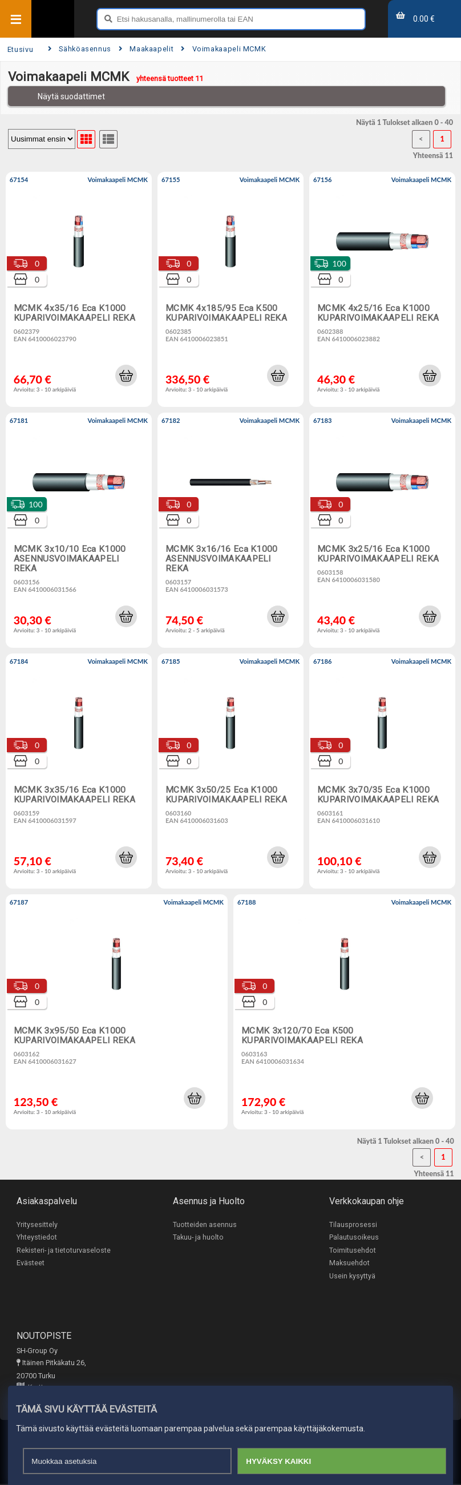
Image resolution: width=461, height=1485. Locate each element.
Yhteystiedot (37, 1237)
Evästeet (31, 1263)
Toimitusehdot (352, 1250)
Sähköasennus (79, 49)
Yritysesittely (37, 1224)
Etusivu (20, 49)
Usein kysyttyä (352, 1276)
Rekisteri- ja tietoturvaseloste (64, 1250)
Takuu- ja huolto (198, 1237)
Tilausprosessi (353, 1224)
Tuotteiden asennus (205, 1224)
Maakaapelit (146, 49)
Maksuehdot (349, 1263)
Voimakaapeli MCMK (223, 49)
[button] (126, 375)
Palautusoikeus (354, 1237)
